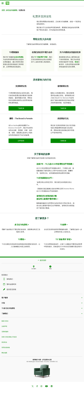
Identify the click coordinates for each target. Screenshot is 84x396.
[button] (21, 109)
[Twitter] (32, 387)
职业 (76, 62)
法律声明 (4, 327)
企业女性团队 (19, 58)
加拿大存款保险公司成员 (9, 337)
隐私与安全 (5, 321)
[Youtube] (46, 387)
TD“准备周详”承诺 (40, 58)
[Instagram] (41, 387)
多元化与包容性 (11, 11)
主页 (3, 11)
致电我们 (8, 280)
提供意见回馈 (10, 290)
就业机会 (4, 343)
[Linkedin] (51, 387)
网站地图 (4, 353)
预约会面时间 (10, 285)
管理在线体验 (6, 348)
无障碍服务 (5, 332)
